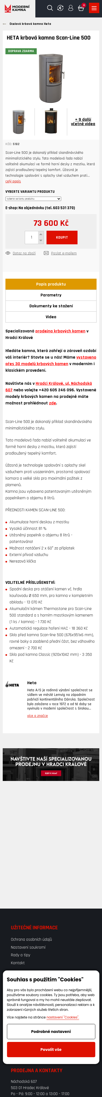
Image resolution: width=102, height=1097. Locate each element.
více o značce (37, 715)
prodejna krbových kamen (60, 331)
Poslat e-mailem (64, 253)
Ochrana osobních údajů (31, 939)
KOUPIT (62, 237)
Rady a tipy (20, 955)
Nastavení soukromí (28, 947)
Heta (31, 683)
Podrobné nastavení (51, 1031)
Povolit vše (51, 1049)
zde (52, 403)
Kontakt (18, 963)
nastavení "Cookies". (63, 1017)
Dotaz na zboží (24, 253)
